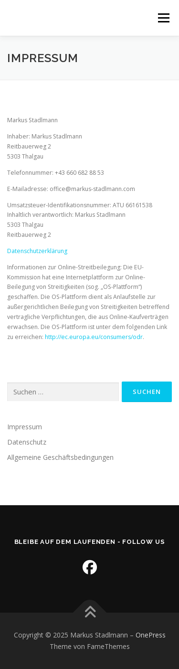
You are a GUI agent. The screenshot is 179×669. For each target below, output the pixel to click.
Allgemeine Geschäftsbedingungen (60, 457)
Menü (163, 18)
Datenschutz (26, 441)
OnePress (151, 634)
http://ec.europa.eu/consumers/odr (94, 337)
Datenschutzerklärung (37, 251)
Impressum (24, 426)
